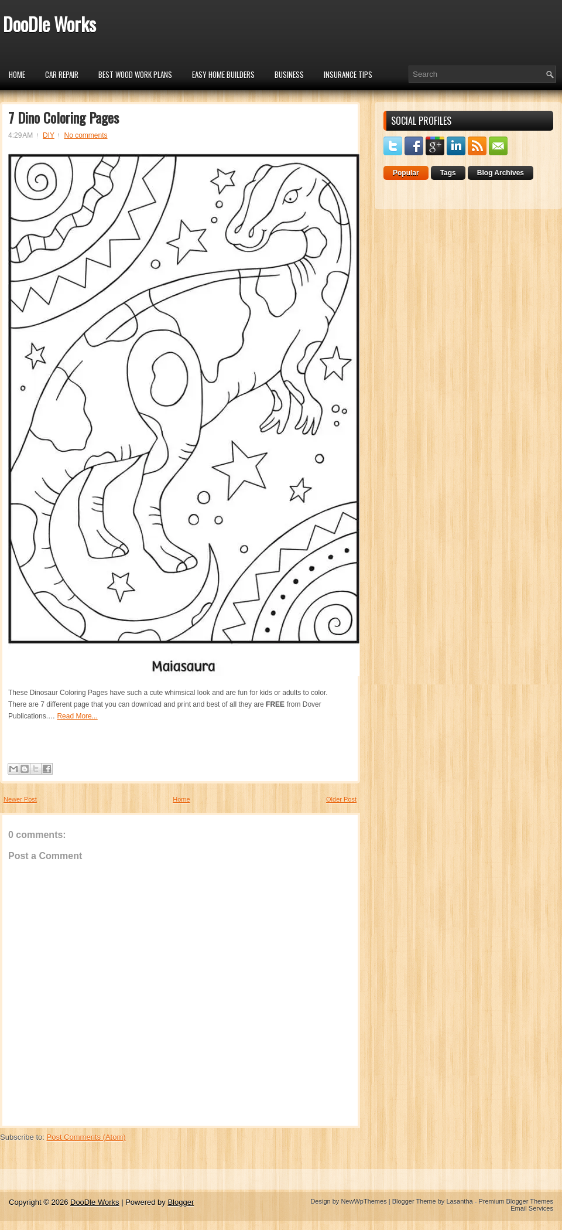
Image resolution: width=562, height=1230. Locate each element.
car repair (61, 74)
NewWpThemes (363, 1201)
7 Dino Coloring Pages (63, 117)
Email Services (531, 1208)
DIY (48, 135)
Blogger (180, 1202)
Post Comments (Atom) (86, 1137)
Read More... (77, 716)
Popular (406, 173)
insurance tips (348, 74)
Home (17, 74)
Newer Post (20, 799)
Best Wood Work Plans (135, 74)
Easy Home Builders (223, 74)
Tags (448, 173)
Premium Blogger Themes (515, 1201)
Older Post (341, 799)
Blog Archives (500, 173)
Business (289, 74)
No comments (86, 135)
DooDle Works (49, 24)
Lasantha (459, 1201)
